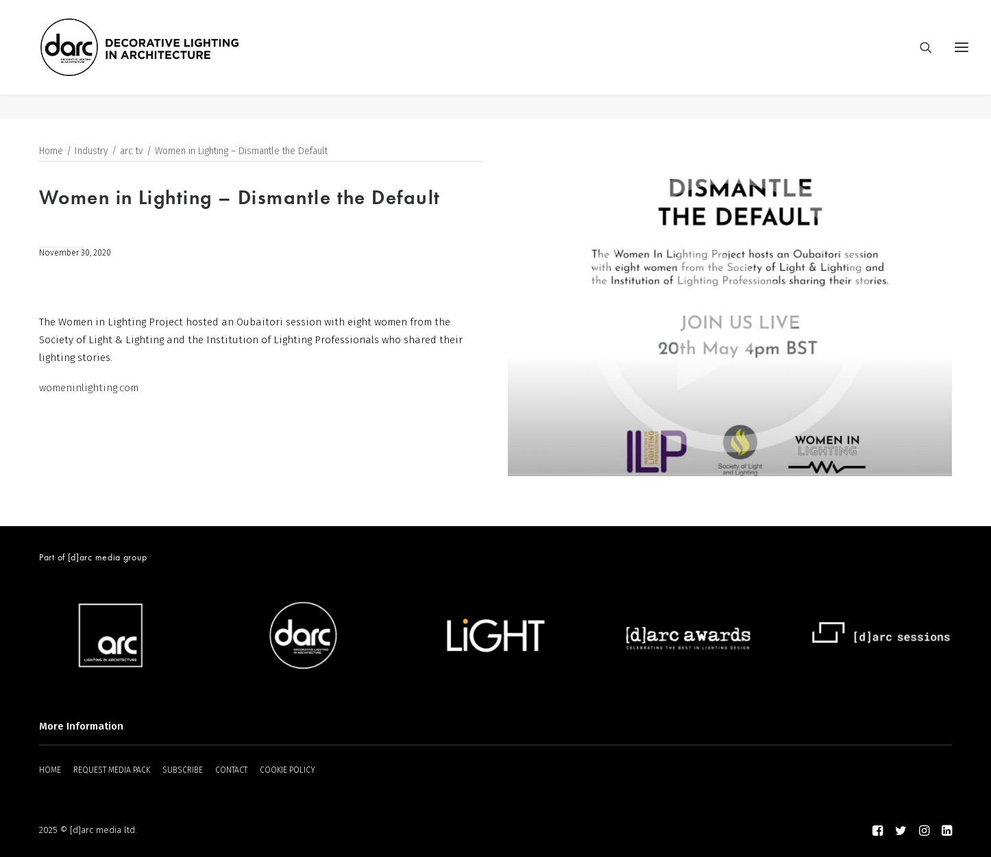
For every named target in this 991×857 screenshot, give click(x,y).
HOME (50, 770)
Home (51, 152)
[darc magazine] (164, 59)
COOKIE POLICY (287, 770)
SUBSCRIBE (182, 770)
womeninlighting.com (88, 388)
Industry (91, 152)
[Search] (919, 59)
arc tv (131, 152)
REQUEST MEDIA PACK (111, 770)
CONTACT (231, 770)
